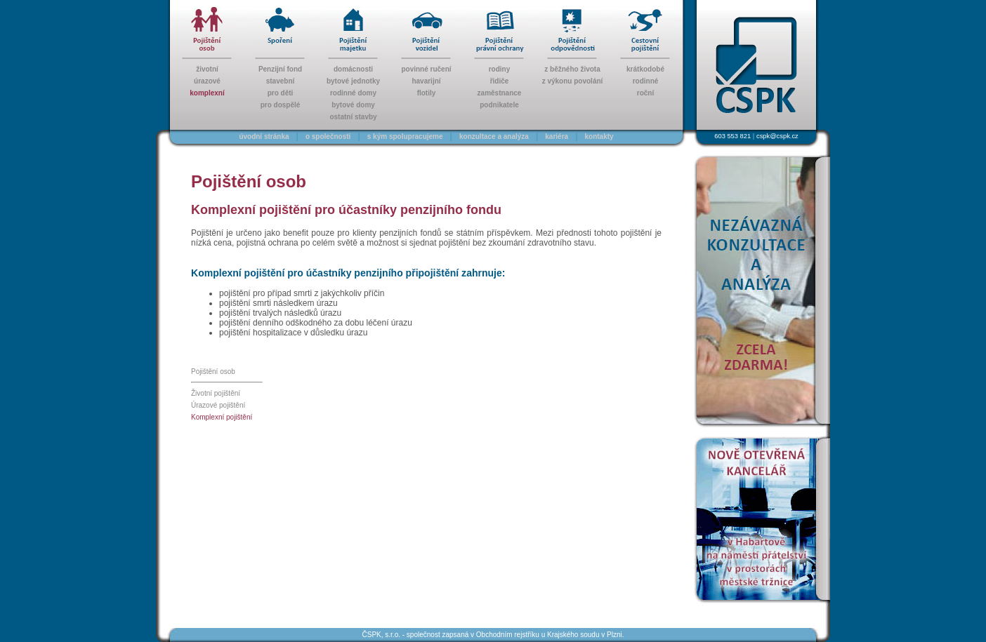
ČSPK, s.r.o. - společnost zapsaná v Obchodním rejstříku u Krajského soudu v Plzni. (493, 634)
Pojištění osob (213, 371)
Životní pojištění (215, 393)
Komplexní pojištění (221, 417)
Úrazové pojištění (218, 405)
